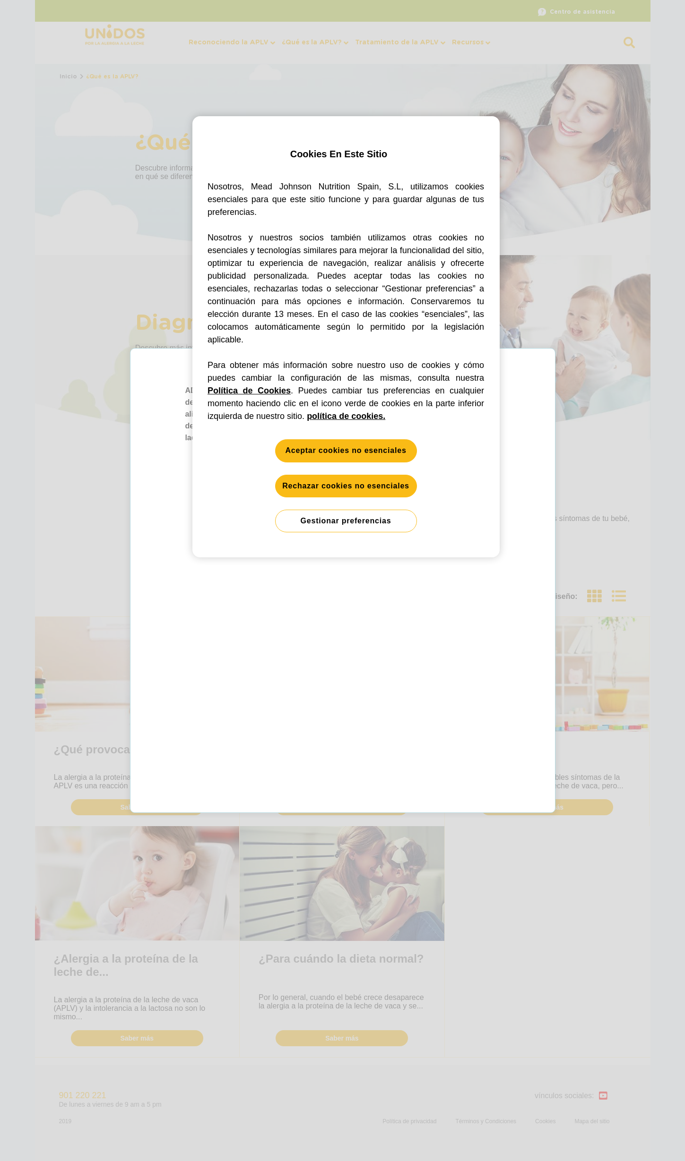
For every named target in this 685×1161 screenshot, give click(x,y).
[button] (342, 580)
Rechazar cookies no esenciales (345, 486)
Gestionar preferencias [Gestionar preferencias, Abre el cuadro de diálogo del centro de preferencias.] (346, 521)
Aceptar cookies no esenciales (345, 450)
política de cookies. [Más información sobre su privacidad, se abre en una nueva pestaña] (346, 416)
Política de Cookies (249, 390)
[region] (346, 337)
